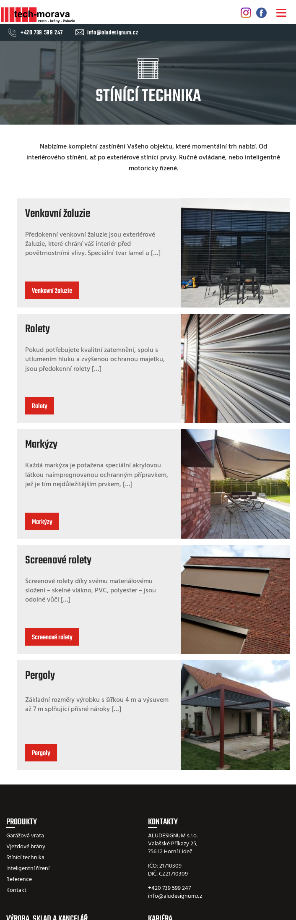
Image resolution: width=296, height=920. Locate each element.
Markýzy (41, 444)
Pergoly (40, 676)
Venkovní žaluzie (57, 214)
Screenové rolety (58, 560)
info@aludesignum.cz (112, 33)
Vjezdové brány (25, 847)
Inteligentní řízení (27, 869)
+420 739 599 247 (41, 33)
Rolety (37, 329)
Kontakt (16, 890)
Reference (19, 880)
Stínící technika (25, 858)
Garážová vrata (25, 836)
